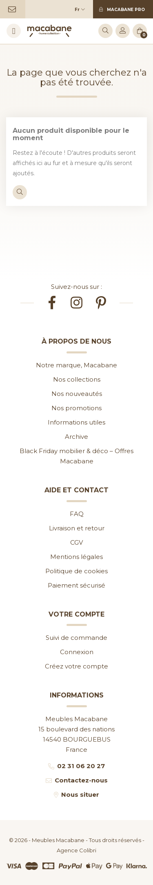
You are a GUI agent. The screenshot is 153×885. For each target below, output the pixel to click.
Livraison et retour (76, 528)
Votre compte (76, 614)
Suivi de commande (76, 637)
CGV (76, 542)
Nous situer (80, 794)
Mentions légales (76, 557)
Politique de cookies (76, 571)
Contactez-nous (81, 780)
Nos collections (76, 379)
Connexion (76, 652)
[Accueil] (49, 31)
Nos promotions (76, 408)
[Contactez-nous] (12, 9)
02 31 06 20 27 (81, 766)
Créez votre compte (76, 666)
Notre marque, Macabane (76, 365)
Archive (76, 436)
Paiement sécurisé (76, 585)
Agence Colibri (76, 850)
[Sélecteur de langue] (82, 9)
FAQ (77, 514)
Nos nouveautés (76, 394)
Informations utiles (76, 422)
